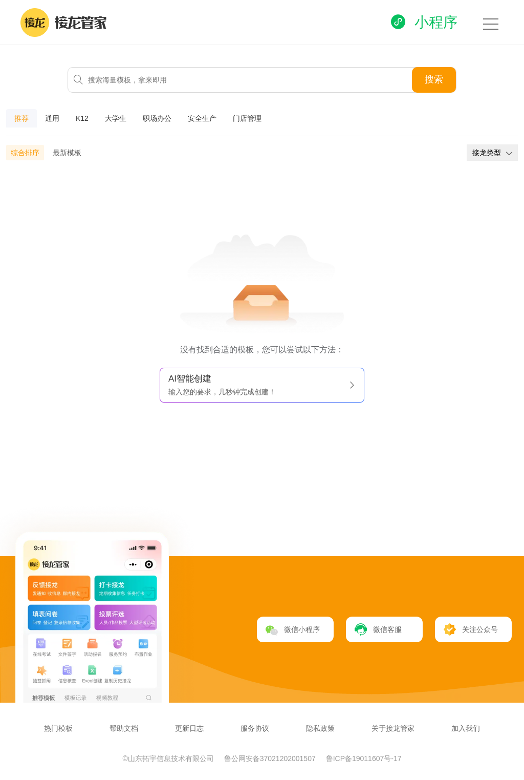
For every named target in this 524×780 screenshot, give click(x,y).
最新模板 (67, 153)
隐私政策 (320, 728)
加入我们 (465, 728)
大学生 (115, 118)
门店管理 (247, 118)
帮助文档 (124, 728)
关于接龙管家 (393, 728)
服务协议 (255, 728)
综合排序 (25, 153)
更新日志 (189, 728)
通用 (52, 118)
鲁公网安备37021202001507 (271, 758)
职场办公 (157, 118)
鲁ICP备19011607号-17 (364, 758)
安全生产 (202, 118)
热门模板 (58, 728)
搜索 (434, 79)
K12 (82, 118)
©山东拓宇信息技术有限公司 (169, 758)
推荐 (21, 118)
